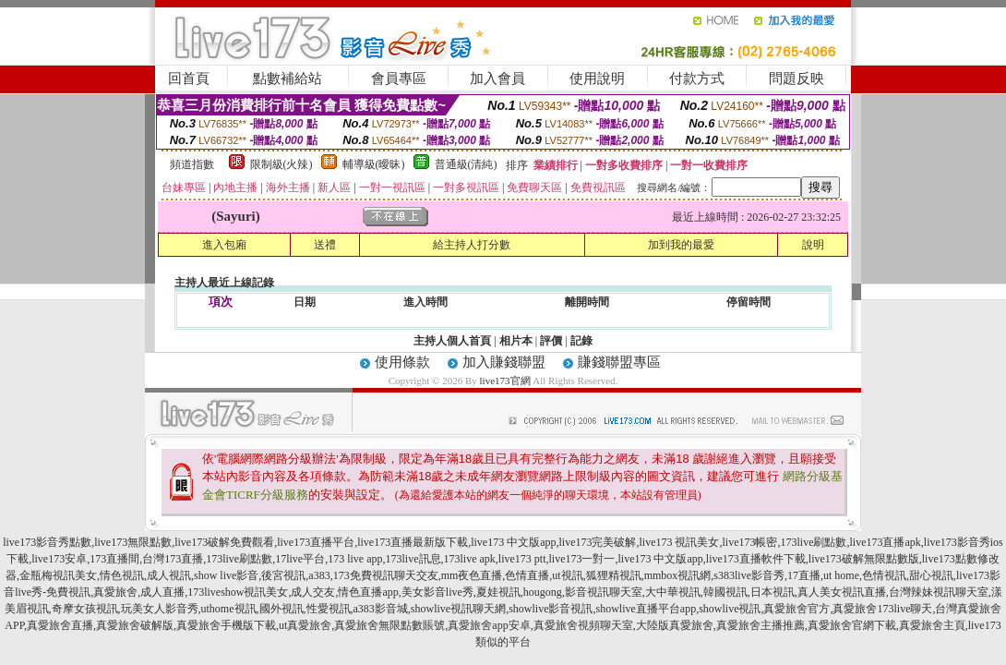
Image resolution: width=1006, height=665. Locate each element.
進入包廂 (224, 244)
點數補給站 (287, 78)
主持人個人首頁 (452, 340)
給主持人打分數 (471, 244)
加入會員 (497, 78)
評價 (551, 340)
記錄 (581, 340)
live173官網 (505, 380)
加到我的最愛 (681, 244)
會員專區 (398, 78)
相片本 (516, 340)
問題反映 (796, 78)
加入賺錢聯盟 (503, 362)
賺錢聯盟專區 (619, 362)
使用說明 (597, 78)
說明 (813, 244)
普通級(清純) (466, 164)
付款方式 (697, 78)
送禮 (325, 244)
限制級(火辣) (281, 164)
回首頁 (189, 78)
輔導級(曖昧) (373, 164)
